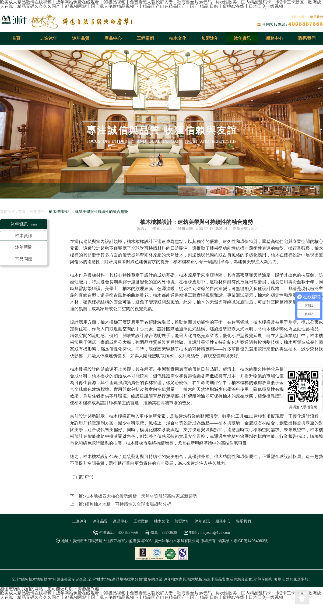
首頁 (16, 38)
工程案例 (145, 38)
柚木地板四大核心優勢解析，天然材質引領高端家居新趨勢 (141, 496)
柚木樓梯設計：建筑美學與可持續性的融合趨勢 (88, 211)
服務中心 (274, 38)
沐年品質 (80, 38)
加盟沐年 (210, 38)
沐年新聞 (23, 247)
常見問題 (23, 258)
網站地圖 (298, 17)
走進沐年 (48, 38)
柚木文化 (177, 38)
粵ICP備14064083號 (250, 541)
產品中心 (113, 38)
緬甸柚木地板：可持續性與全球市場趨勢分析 (128, 504)
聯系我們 (316, 17)
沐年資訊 (242, 38)
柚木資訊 (23, 235)
